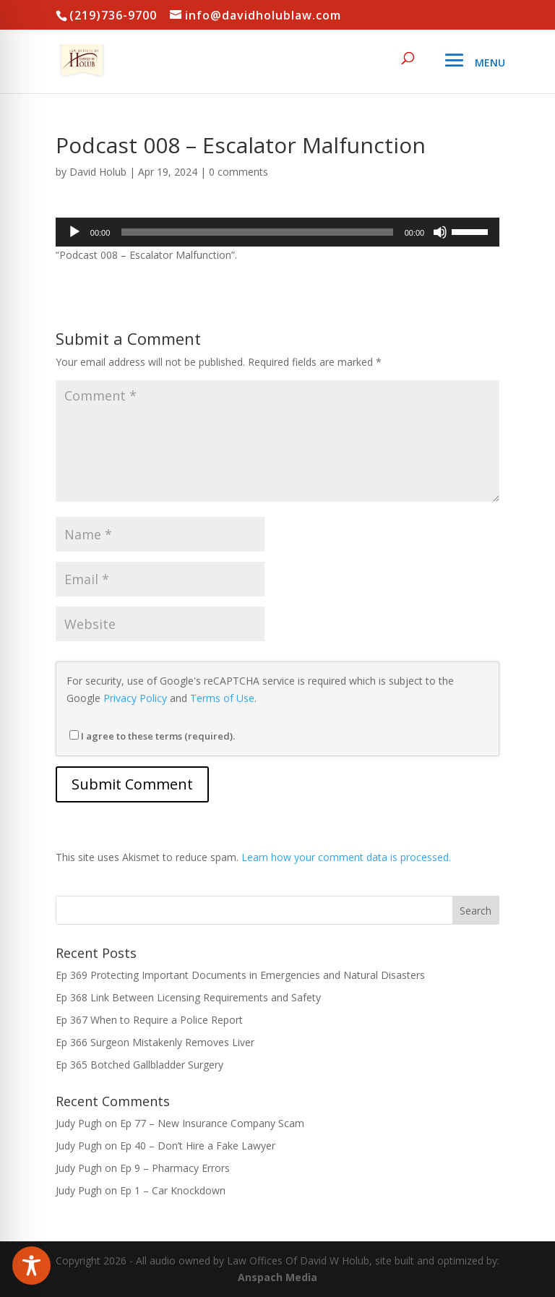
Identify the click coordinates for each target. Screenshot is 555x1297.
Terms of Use (222, 698)
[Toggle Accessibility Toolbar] (31, 1265)
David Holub (97, 172)
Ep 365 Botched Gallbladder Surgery (139, 1064)
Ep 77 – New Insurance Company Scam (212, 1123)
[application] (277, 232)
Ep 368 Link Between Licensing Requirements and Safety (188, 997)
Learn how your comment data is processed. (346, 857)
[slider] (256, 232)
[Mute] (440, 232)
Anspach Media (277, 1277)
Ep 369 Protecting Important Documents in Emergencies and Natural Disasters (240, 975)
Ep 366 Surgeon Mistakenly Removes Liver (155, 1042)
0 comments (238, 172)
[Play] (74, 232)
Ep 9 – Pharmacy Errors (175, 1168)
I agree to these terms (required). (152, 735)
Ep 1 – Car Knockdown (172, 1190)
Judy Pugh (79, 1123)
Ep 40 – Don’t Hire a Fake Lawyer (197, 1145)
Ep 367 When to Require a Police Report (149, 1020)
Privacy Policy (135, 698)
